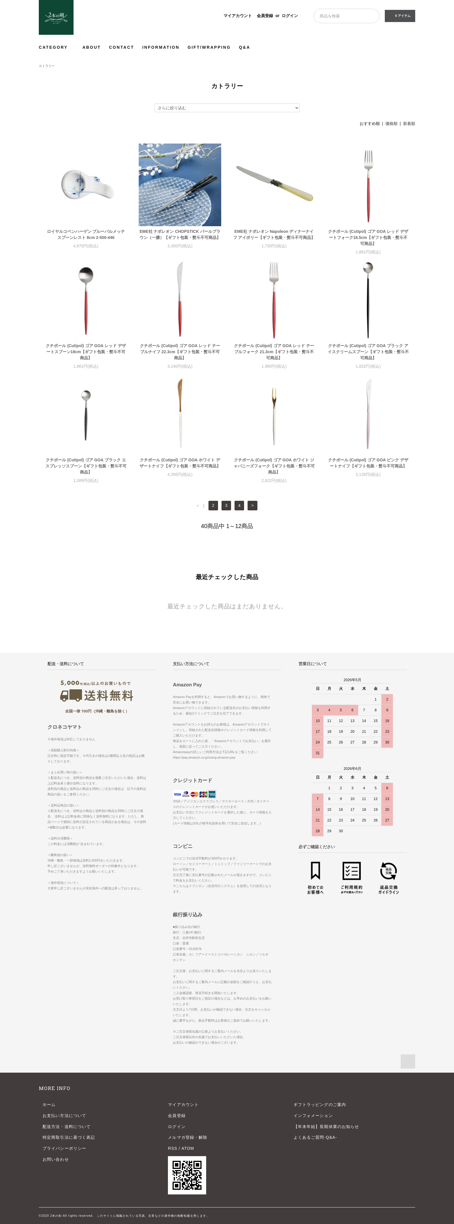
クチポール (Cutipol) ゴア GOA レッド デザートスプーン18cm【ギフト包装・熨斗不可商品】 (86, 351)
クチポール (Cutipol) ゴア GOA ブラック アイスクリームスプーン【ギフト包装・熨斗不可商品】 (368, 351)
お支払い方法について (64, 1115)
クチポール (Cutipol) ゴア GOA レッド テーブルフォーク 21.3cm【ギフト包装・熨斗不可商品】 (274, 351)
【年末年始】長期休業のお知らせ (326, 1126)
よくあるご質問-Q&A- (315, 1137)
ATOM (188, 1148)
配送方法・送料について (67, 1126)
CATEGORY (56, 47)
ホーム (49, 1104)
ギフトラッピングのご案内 (320, 1104)
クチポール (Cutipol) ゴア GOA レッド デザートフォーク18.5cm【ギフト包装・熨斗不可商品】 (368, 237)
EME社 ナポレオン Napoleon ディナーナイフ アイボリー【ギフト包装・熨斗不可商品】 (274, 234)
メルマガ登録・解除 (187, 1137)
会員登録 (265, 15)
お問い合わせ (56, 1159)
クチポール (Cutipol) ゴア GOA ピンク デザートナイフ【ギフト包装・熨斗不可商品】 (368, 463)
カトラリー (47, 66)
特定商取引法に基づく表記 (69, 1137)
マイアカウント (238, 15)
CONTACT (121, 47)
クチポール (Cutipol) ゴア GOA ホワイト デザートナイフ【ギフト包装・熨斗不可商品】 (180, 463)
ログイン (290, 15)
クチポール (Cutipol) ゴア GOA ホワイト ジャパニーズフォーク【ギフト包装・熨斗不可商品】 (274, 466)
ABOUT (92, 47)
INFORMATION (161, 47)
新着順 (409, 123)
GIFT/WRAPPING (209, 47)
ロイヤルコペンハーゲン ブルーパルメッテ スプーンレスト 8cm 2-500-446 (86, 234)
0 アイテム (399, 15)
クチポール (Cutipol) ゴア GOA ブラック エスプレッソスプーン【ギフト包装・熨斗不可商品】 (86, 466)
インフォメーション (313, 1115)
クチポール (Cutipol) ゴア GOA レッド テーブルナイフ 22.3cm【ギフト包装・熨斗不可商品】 (180, 351)
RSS (172, 1148)
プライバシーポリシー (64, 1148)
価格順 (391, 123)
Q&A (244, 47)
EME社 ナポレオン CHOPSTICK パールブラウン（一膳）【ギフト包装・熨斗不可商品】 (180, 234)
